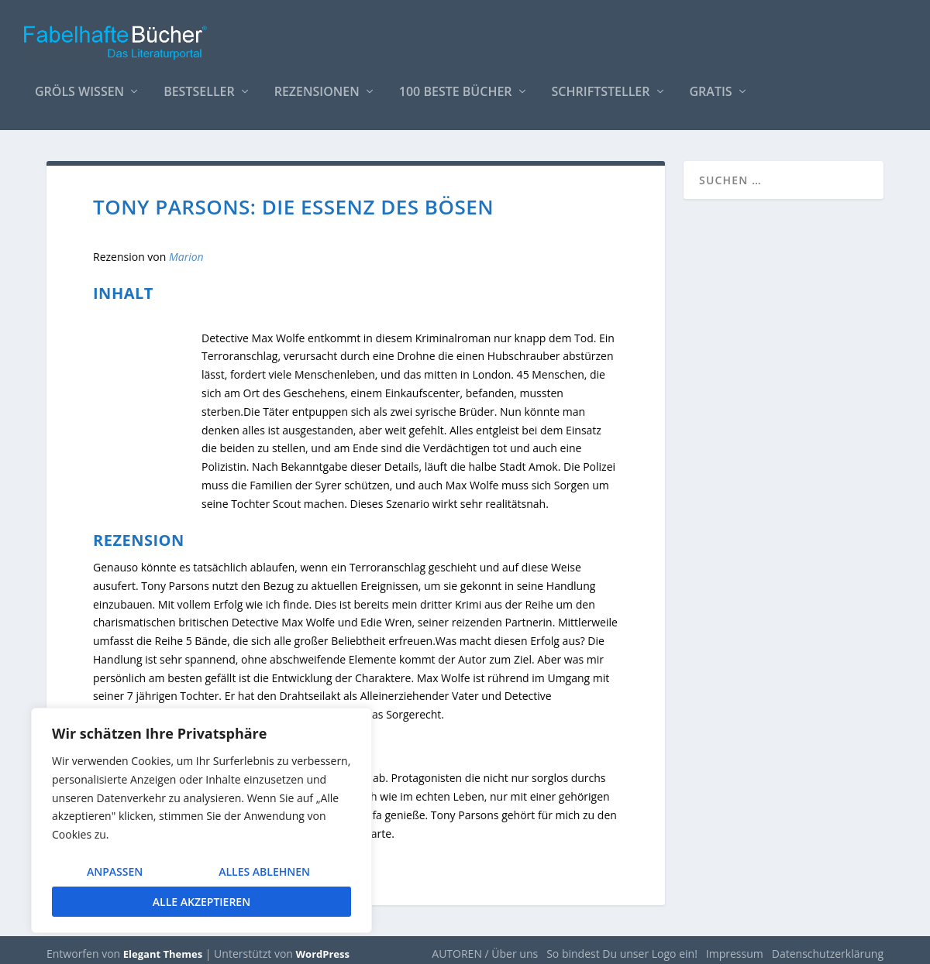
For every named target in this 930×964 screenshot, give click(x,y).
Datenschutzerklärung (828, 945)
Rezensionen (317, 84)
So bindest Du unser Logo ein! (622, 945)
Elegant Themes (162, 946)
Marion (186, 249)
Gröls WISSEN (79, 84)
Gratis (711, 84)
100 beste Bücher (455, 84)
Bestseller (199, 84)
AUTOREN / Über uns (485, 945)
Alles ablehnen (264, 871)
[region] (201, 820)
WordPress (323, 946)
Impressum (734, 945)
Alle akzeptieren (201, 901)
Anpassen (115, 871)
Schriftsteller (601, 84)
